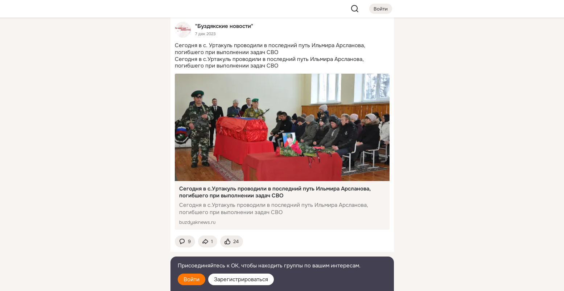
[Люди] (116, 67)
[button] (185, 241)
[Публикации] (85, 67)
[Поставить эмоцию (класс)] (231, 241)
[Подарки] (85, 99)
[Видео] (148, 67)
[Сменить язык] (116, 250)
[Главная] (85, 35)
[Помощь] (85, 131)
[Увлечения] (116, 35)
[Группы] (148, 35)
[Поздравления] (116, 99)
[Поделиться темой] (207, 241)
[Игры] (148, 99)
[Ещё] (116, 235)
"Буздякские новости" (224, 25)
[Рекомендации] (116, 131)
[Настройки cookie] (116, 281)
